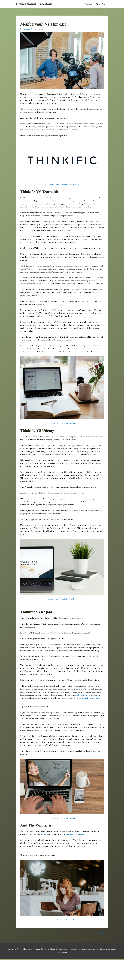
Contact (88, 4)
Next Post (103, 934)
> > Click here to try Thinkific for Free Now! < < (62, 185)
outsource (46, 835)
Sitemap (43, 950)
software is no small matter (77, 835)
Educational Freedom (36, 4)
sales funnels (82, 695)
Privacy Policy (101, 4)
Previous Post (22, 934)
